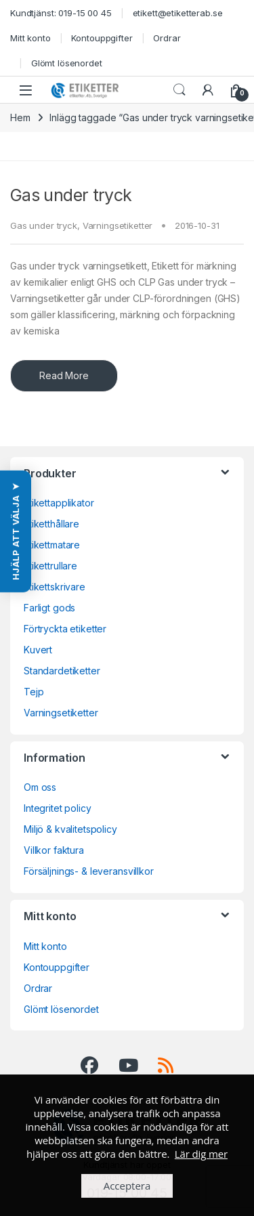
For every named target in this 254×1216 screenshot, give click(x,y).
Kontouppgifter (101, 37)
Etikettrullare (50, 565)
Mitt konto (30, 37)
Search (179, 90)
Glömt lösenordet (66, 63)
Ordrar (166, 37)
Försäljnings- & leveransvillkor (89, 871)
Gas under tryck (71, 195)
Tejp (33, 691)
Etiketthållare (51, 523)
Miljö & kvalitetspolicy (70, 829)
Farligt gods (49, 607)
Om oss (40, 787)
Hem (20, 117)
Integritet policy (57, 808)
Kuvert (38, 649)
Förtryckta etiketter (65, 628)
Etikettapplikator (59, 502)
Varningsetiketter (118, 225)
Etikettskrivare (54, 586)
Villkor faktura (54, 850)
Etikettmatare (52, 544)
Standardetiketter (62, 670)
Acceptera (127, 1185)
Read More (64, 375)
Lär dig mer (201, 1153)
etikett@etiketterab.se (178, 12)
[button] (15, 531)
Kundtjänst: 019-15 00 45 (61, 12)
